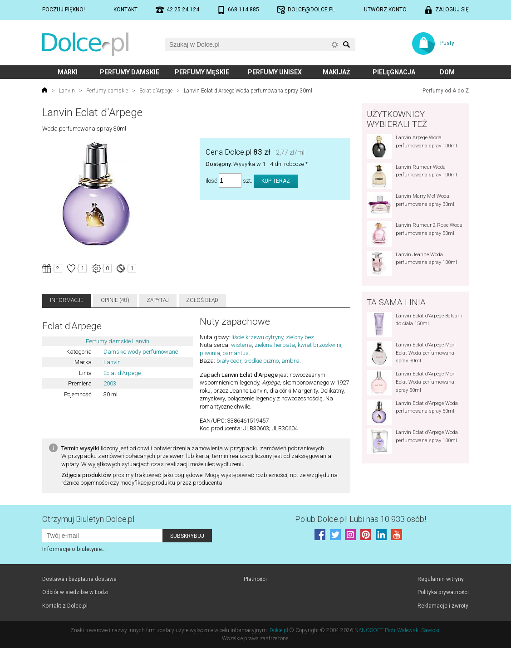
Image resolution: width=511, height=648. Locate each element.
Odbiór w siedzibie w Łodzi (75, 592)
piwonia (210, 353)
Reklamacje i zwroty (443, 606)
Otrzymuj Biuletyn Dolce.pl (88, 519)
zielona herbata (275, 344)
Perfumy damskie (129, 72)
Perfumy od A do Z (446, 91)
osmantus (236, 353)
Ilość (211, 180)
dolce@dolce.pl (311, 9)
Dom (447, 72)
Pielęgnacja (394, 72)
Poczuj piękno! (63, 9)
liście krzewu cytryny (257, 337)
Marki (68, 72)
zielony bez (300, 337)
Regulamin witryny (441, 579)
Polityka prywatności (443, 592)
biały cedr (228, 360)
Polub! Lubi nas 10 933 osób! (360, 519)
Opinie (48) (115, 300)
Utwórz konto (385, 9)
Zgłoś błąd (202, 300)
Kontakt (125, 9)
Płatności (255, 579)
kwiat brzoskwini (319, 344)
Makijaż (336, 72)
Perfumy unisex (275, 72)
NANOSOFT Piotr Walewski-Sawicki (396, 630)
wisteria (241, 344)
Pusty (447, 43)
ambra (290, 360)
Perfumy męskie (202, 72)
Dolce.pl (279, 630)
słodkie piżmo (261, 360)
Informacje (67, 300)
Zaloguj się (452, 9)
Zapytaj (158, 300)
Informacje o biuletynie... (74, 549)
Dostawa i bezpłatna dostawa (79, 579)
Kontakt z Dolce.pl (65, 606)
